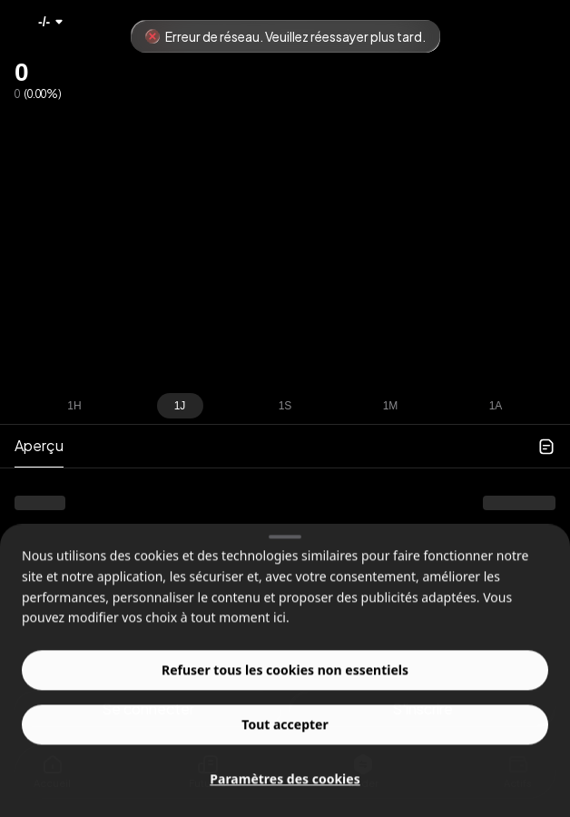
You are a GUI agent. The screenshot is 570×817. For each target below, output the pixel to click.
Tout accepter (284, 740)
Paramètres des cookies (284, 794)
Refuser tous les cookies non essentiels (285, 685)
